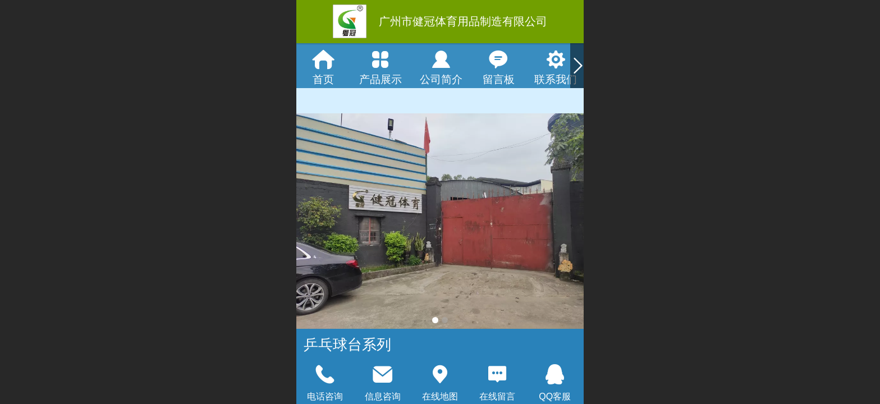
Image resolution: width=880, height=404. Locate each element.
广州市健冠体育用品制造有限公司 (463, 21)
